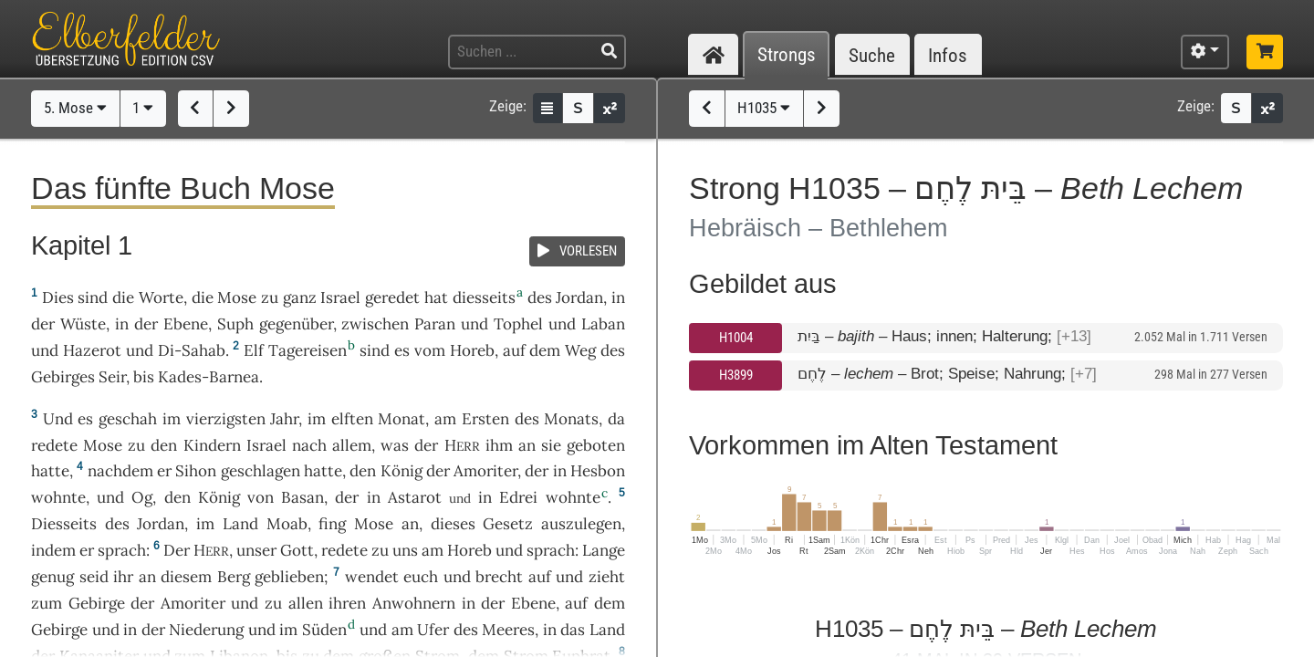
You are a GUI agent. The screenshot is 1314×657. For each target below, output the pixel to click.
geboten (596, 445)
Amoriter (485, 471)
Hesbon (597, 471)
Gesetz (508, 524)
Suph (235, 324)
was (395, 445)
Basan (302, 497)
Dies (58, 297)
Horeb (472, 350)
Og (141, 497)
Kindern (212, 445)
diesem (186, 577)
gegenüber (296, 324)
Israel (340, 297)
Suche (872, 55)
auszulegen (581, 524)
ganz (300, 297)
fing (332, 524)
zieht (607, 577)
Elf (254, 350)
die (203, 297)
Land (240, 524)
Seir (112, 377)
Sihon (195, 471)
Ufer (433, 630)
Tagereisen (307, 350)
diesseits (484, 297)
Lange (603, 550)
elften (352, 419)
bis (143, 377)
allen (305, 603)
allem (351, 445)
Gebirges (63, 377)
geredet (392, 297)
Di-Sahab (191, 350)
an (527, 445)
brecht (499, 577)
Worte (161, 297)
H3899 (736, 375)
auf (539, 577)
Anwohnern (413, 603)
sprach (122, 550)
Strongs (786, 55)
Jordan (579, 297)
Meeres (508, 630)
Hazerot (92, 350)
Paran (434, 324)
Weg (580, 350)
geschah (128, 419)
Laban (603, 324)
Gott (297, 550)
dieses (453, 524)
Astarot (415, 497)
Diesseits (64, 524)
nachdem (120, 471)
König (401, 471)
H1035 (763, 108)
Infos (947, 55)
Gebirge (96, 603)
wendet (372, 577)
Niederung (206, 630)
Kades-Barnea (208, 377)
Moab (287, 524)
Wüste (83, 324)
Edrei (518, 497)
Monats (571, 419)
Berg (233, 577)
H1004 (736, 337)
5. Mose (75, 108)
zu (269, 297)
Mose (236, 297)
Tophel (518, 324)
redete (54, 445)
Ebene (185, 324)
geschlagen (260, 471)
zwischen (375, 324)
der (536, 471)
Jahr (284, 419)
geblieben (289, 577)
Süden (324, 630)
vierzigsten (226, 419)
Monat (401, 419)
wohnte (58, 497)
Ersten (485, 419)
